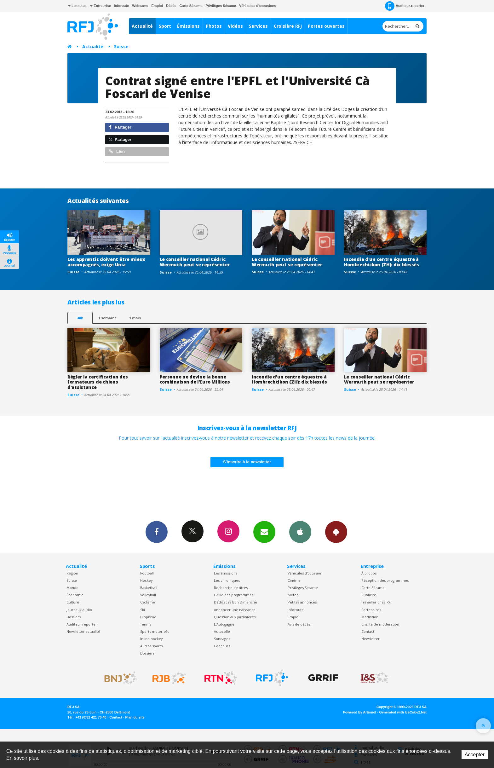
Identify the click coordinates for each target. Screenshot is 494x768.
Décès (171, 6)
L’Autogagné (224, 624)
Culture (72, 602)
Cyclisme (147, 602)
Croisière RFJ (288, 26)
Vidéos (235, 26)
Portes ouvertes (326, 26)
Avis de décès (299, 624)
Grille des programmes (233, 595)
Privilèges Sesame (303, 588)
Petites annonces (302, 602)
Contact (367, 631)
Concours (222, 646)
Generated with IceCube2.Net (403, 712)
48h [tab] (80, 317)
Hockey (146, 580)
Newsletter (370, 639)
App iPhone (300, 531)
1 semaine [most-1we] (107, 317)
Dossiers (73, 617)
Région (72, 573)
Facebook (157, 531)
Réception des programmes (385, 580)
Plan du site (134, 717)
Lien (117, 151)
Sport (165, 26)
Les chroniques (227, 580)
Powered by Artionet (359, 712)
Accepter (475, 754)
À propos (368, 573)
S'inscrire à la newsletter (247, 461)
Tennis (145, 624)
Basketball (148, 588)
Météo (293, 595)
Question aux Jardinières (235, 617)
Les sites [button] (77, 6)
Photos (214, 26)
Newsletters (264, 531)
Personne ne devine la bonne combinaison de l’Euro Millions (195, 379)
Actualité (142, 26)
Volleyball (148, 595)
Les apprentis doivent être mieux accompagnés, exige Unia (106, 262)
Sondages (222, 639)
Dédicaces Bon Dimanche (235, 602)
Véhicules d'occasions (257, 6)
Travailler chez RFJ (376, 602)
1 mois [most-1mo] (135, 317)
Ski (142, 610)
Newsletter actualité (83, 631)
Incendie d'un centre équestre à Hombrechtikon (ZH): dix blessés (381, 262)
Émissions (188, 26)
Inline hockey (151, 639)
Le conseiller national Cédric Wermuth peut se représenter (195, 262)
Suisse (121, 46)
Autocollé (222, 631)
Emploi (157, 6)
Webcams (140, 6)
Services (258, 26)
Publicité (368, 595)
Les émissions (225, 573)
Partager (120, 127)
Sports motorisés (154, 631)
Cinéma (294, 580)
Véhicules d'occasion (305, 573)
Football (147, 573)
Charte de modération (380, 624)
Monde (72, 588)
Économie (74, 595)
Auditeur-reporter (404, 6)
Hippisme (148, 617)
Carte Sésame (191, 6)
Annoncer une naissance (235, 610)
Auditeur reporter (81, 624)
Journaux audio (79, 610)
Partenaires (371, 610)
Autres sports (151, 646)
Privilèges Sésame (220, 6)
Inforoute (121, 6)
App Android (336, 531)
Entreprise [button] (100, 6)
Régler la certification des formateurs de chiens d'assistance (97, 382)
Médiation (369, 617)
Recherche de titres (231, 588)
